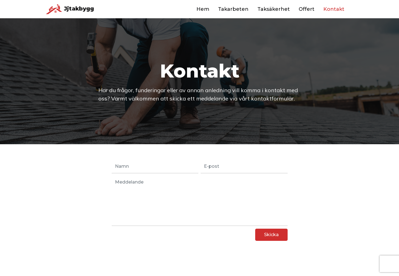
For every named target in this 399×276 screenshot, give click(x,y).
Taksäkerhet (273, 9)
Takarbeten (233, 9)
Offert (306, 9)
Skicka (271, 234)
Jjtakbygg (70, 9)
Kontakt (333, 9)
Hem (202, 9)
